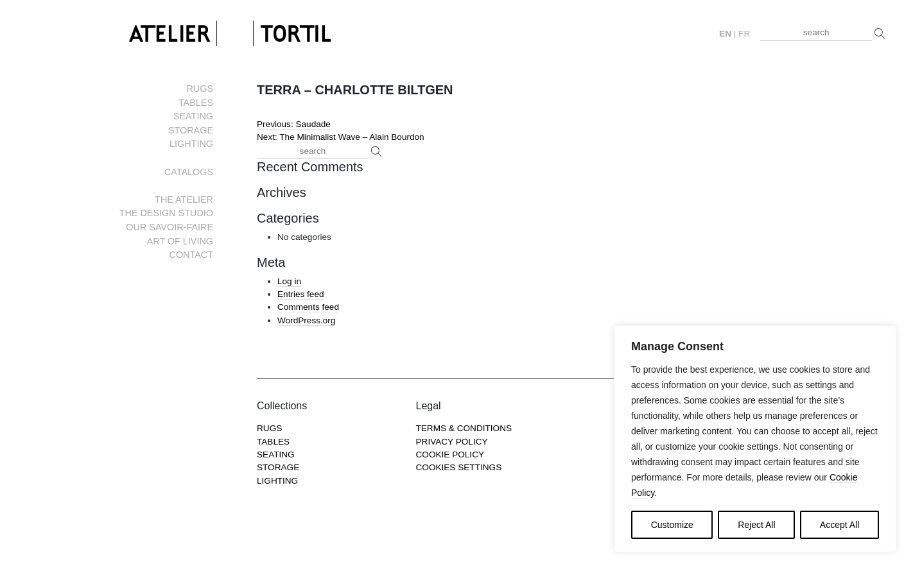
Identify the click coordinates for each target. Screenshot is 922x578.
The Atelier (184, 199)
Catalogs (188, 172)
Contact (191, 255)
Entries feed (300, 294)
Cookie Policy (450, 454)
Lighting (191, 144)
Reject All (756, 525)
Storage (190, 130)
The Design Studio (166, 213)
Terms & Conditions (464, 428)
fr (744, 33)
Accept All (839, 525)
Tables (195, 103)
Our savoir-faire (169, 227)
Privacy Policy (452, 441)
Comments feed (308, 307)
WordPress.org (306, 320)
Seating (193, 116)
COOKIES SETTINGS (459, 467)
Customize (672, 525)
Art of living (180, 241)
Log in (289, 281)
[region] (755, 438)
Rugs (199, 88)
